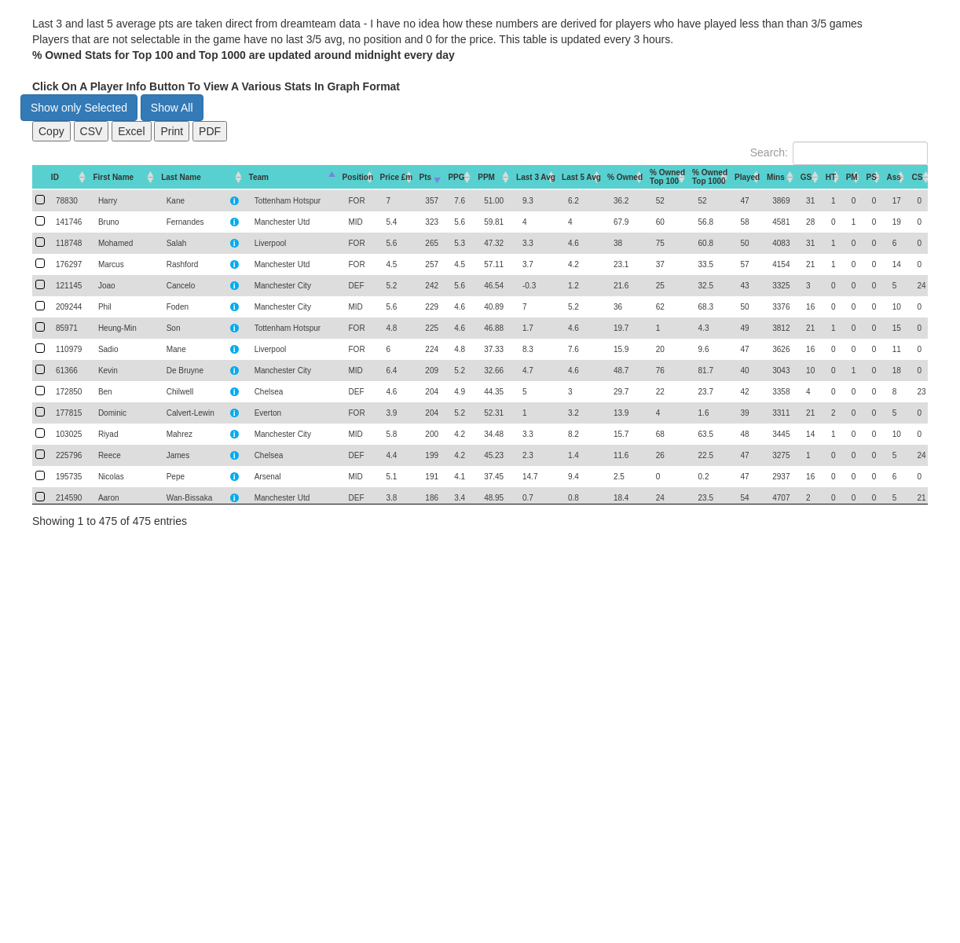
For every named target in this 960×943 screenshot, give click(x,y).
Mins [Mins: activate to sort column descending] (776, 177)
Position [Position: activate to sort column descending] (358, 177)
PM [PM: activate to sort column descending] (852, 177)
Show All (172, 107)
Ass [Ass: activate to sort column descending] (894, 177)
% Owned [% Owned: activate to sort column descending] (625, 177)
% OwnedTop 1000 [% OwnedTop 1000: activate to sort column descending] (709, 176)
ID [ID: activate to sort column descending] (55, 177)
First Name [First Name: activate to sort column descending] (113, 177)
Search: (839, 153)
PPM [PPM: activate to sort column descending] (486, 177)
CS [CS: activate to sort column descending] (916, 177)
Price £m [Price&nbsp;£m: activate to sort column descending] (396, 177)
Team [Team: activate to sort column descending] (259, 177)
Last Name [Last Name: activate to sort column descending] (181, 177)
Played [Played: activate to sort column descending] (747, 177)
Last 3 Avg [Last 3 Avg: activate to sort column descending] (535, 177)
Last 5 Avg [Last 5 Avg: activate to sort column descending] (581, 177)
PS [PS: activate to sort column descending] (872, 177)
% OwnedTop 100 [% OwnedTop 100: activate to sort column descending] (667, 176)
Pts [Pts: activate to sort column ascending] (426, 177)
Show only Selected (79, 107)
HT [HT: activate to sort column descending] (831, 177)
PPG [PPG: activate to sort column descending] (456, 177)
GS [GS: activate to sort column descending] (806, 177)
